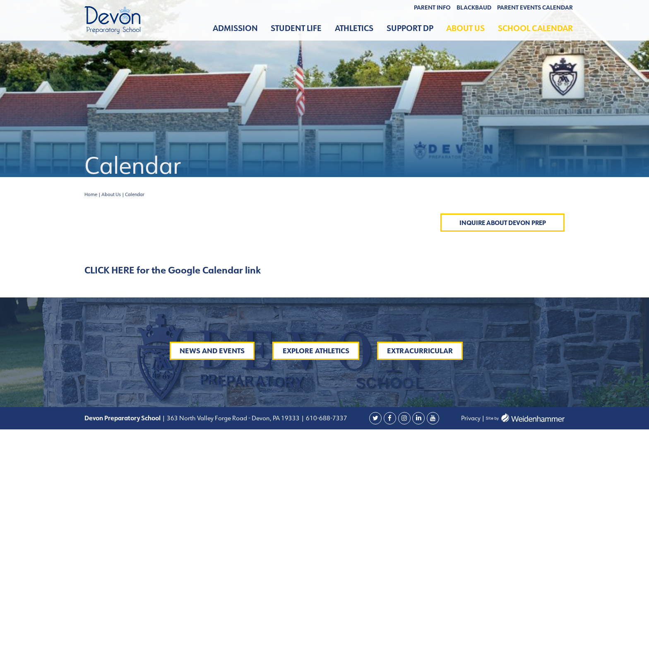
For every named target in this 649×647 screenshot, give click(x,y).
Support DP (410, 28)
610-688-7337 (326, 635)
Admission (235, 28)
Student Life (296, 28)
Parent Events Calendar (535, 7)
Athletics (354, 28)
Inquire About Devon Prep (502, 222)
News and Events (212, 568)
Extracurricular (420, 568)
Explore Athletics (316, 568)
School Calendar (535, 28)
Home (90, 194)
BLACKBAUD (474, 7)
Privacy (471, 635)
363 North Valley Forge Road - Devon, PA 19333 (233, 635)
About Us (465, 28)
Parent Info (432, 7)
